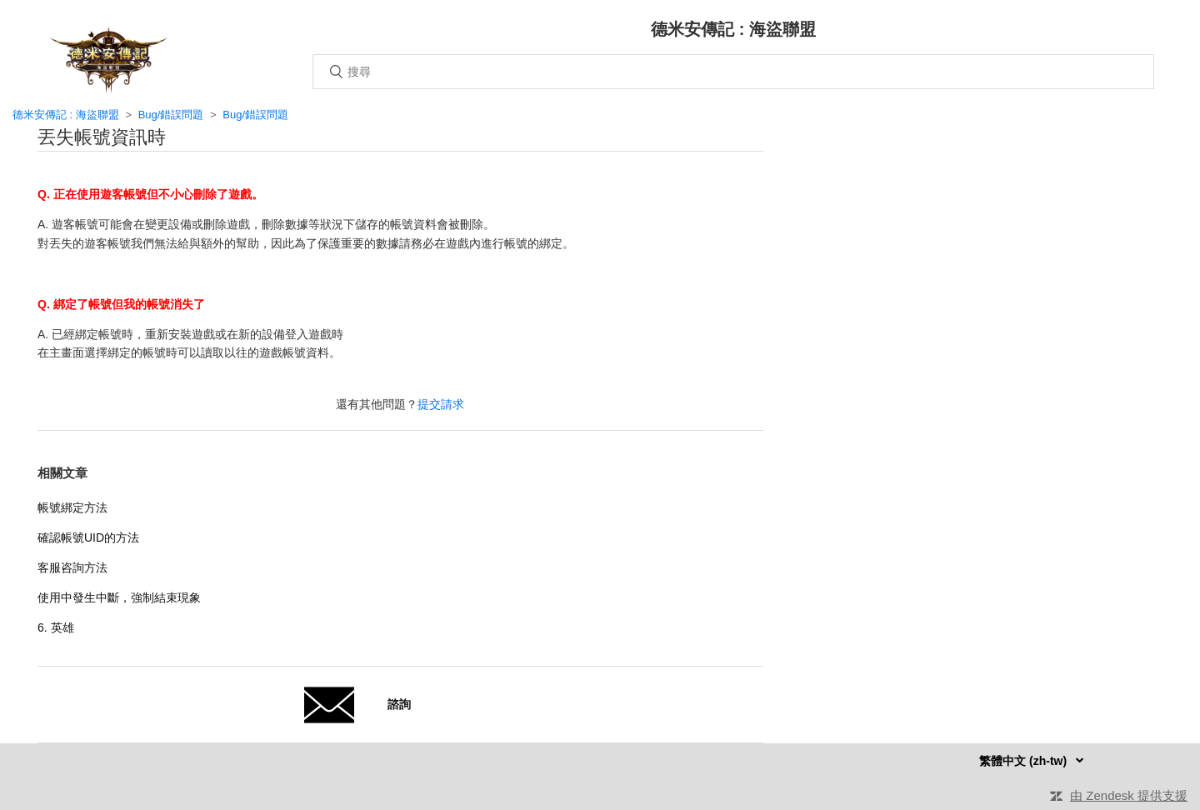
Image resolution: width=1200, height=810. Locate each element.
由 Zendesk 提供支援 (1129, 795)
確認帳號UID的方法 (88, 537)
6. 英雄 (56, 627)
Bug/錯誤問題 (171, 114)
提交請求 (441, 404)
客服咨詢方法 (73, 567)
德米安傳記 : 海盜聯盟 (65, 114)
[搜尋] (733, 71)
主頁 (108, 60)
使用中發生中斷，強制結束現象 (119, 597)
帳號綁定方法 (73, 507)
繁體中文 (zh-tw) (1024, 761)
